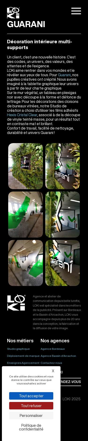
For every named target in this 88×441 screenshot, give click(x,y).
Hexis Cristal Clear (22, 115)
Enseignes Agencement (23, 362)
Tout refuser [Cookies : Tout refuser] (31, 406)
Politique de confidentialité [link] (31, 427)
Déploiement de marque (23, 355)
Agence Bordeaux (53, 348)
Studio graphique (18, 348)
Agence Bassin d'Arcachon (58, 355)
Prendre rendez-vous (61, 381)
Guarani (64, 75)
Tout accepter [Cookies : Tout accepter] (31, 396)
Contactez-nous (51, 362)
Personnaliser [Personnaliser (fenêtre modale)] (31, 415)
